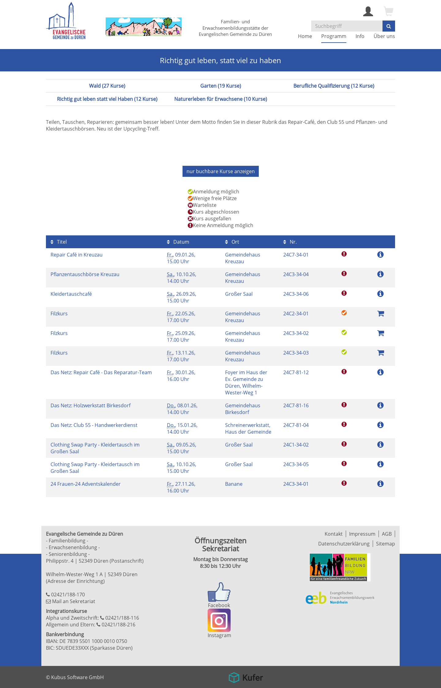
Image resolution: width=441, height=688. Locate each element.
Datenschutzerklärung (344, 543)
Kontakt (334, 533)
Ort (232, 241)
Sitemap (385, 543)
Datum (178, 241)
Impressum (362, 533)
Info (360, 36)
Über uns (384, 36)
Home (305, 36)
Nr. (290, 241)
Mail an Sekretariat (73, 601)
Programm (333, 36)
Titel (59, 241)
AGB (387, 533)
